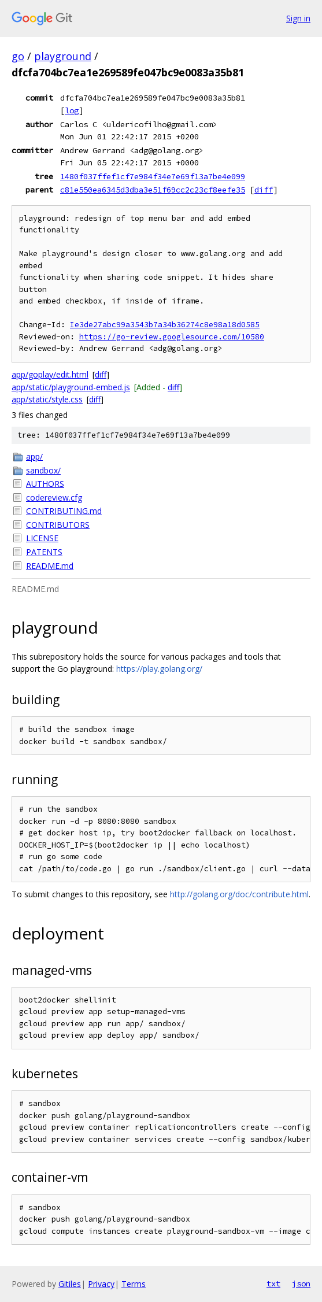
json (301, 1283)
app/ (34, 456)
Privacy (101, 1283)
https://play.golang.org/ (159, 668)
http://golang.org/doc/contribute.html (239, 894)
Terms (133, 1283)
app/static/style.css (47, 399)
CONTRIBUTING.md (64, 510)
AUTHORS (45, 483)
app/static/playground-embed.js (71, 387)
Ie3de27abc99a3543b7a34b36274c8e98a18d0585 (165, 325)
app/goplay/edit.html (50, 374)
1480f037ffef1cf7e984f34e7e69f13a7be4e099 (152, 176)
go (18, 56)
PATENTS (44, 551)
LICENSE (42, 537)
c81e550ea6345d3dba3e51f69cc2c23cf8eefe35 (152, 189)
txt (273, 1283)
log (72, 110)
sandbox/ (43, 470)
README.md (49, 565)
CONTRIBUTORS (58, 524)
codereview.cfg (54, 497)
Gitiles (69, 1283)
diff (263, 189)
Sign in (298, 18)
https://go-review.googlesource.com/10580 (171, 337)
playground (62, 56)
